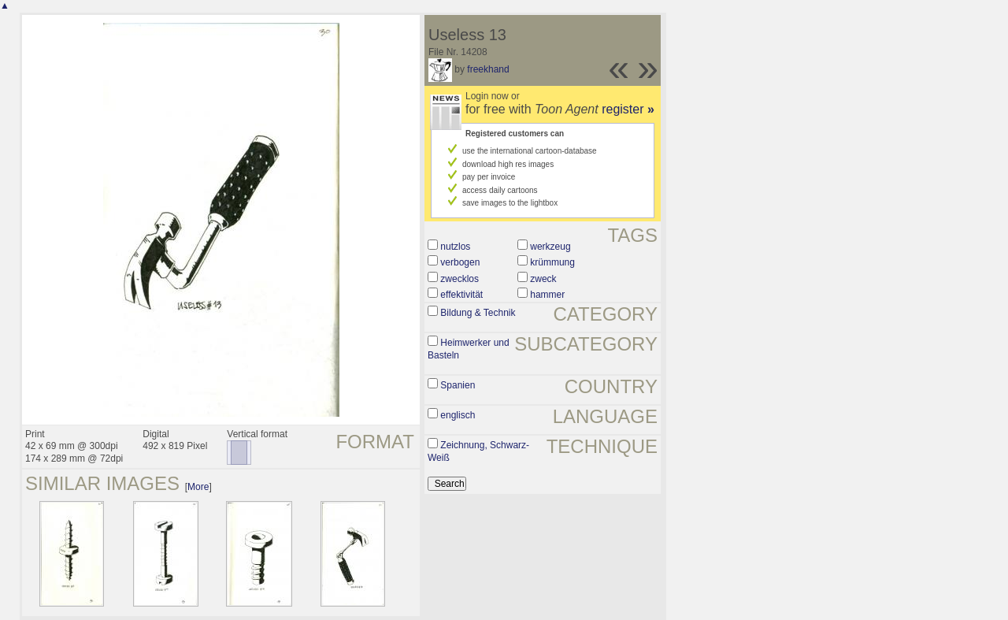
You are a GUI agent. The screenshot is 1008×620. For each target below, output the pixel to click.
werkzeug (550, 246)
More (198, 486)
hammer (547, 294)
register (628, 109)
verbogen (460, 262)
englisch (457, 415)
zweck (543, 278)
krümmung (552, 262)
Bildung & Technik (477, 312)
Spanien (457, 385)
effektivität (461, 294)
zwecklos (459, 278)
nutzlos (455, 246)
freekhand (488, 69)
